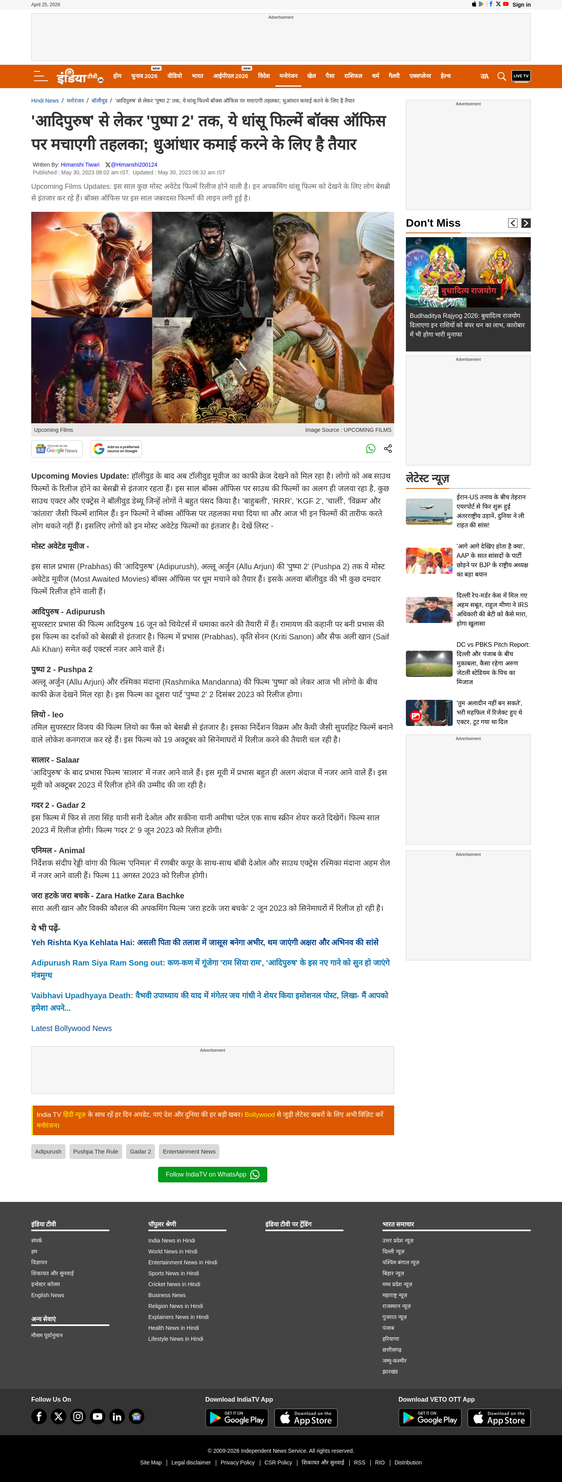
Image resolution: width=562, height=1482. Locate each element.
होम (117, 76)
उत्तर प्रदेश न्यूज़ (397, 1240)
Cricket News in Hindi (174, 1284)
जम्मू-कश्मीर (394, 1361)
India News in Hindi (171, 1240)
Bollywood (260, 1114)
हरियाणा (390, 1339)
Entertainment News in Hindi (182, 1262)
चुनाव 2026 (144, 76)
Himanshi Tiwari (80, 165)
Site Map (151, 1462)
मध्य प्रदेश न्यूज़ (397, 1284)
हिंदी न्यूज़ (74, 1114)
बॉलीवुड (99, 101)
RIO (380, 1462)
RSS (359, 1462)
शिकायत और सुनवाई (52, 1273)
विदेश (264, 76)
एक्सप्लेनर (420, 76)
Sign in (521, 5)
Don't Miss (433, 223)
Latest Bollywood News (71, 1028)
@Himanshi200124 (134, 165)
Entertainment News (189, 1151)
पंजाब (388, 1328)
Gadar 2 (140, 1151)
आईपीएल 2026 (231, 76)
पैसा (329, 76)
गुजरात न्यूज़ (394, 1317)
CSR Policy (278, 1462)
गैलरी (394, 76)
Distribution (408, 1462)
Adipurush (48, 1151)
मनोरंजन (288, 76)
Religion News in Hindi (175, 1306)
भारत (197, 76)
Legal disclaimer (191, 1462)
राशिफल (353, 76)
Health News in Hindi (173, 1328)
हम (34, 1251)
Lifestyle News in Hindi (175, 1339)
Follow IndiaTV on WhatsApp (213, 1174)
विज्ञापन (39, 1262)
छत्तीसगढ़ (392, 1350)
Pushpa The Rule (96, 1151)
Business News (167, 1295)
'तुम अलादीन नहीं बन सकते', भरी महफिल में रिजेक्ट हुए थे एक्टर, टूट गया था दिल (489, 712)
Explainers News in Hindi (178, 1317)
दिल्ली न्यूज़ (393, 1251)
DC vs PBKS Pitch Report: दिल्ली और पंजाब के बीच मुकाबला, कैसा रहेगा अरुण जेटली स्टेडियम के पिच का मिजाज (493, 663)
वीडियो (174, 76)
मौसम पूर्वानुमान (47, 1335)
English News (47, 1295)
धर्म (375, 76)
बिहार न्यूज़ (393, 1273)
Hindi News (45, 101)
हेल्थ (446, 76)
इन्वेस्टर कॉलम (45, 1284)
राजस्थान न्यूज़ (396, 1306)
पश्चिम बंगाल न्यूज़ (400, 1262)
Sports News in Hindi (173, 1273)
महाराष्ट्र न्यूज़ (394, 1295)
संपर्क (36, 1240)
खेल (311, 76)
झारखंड (390, 1371)
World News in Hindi (172, 1251)
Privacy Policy (237, 1462)
